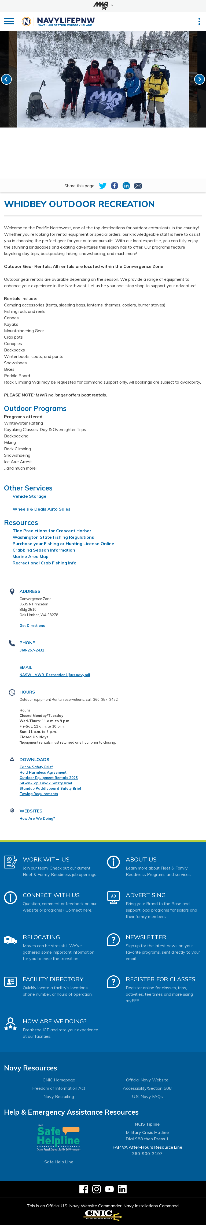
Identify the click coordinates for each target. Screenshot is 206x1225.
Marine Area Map (31, 556)
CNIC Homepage (59, 1079)
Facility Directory (53, 979)
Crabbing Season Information (44, 550)
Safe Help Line (58, 1161)
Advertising (146, 895)
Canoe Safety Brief (36, 767)
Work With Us (46, 859)
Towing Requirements (39, 794)
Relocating (41, 937)
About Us (141, 859)
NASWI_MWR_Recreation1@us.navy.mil (55, 675)
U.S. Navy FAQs (147, 1096)
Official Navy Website (147, 1079)
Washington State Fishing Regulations (53, 537)
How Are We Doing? (37, 818)
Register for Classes (160, 979)
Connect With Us (51, 895)
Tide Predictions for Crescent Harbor (52, 530)
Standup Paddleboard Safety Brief (50, 788)
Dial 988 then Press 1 (147, 1138)
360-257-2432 (32, 650)
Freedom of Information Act (58, 1088)
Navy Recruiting (58, 1096)
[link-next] (199, 79)
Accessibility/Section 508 (147, 1088)
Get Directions (32, 625)
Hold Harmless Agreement (43, 772)
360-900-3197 (147, 1153)
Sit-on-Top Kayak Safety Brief (46, 783)
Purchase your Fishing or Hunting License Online (63, 543)
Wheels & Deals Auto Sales (42, 509)
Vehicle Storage (29, 496)
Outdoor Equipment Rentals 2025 (49, 778)
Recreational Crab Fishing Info (44, 562)
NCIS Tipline (147, 1124)
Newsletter (146, 937)
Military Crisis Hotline (147, 1132)
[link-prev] (6, 79)
